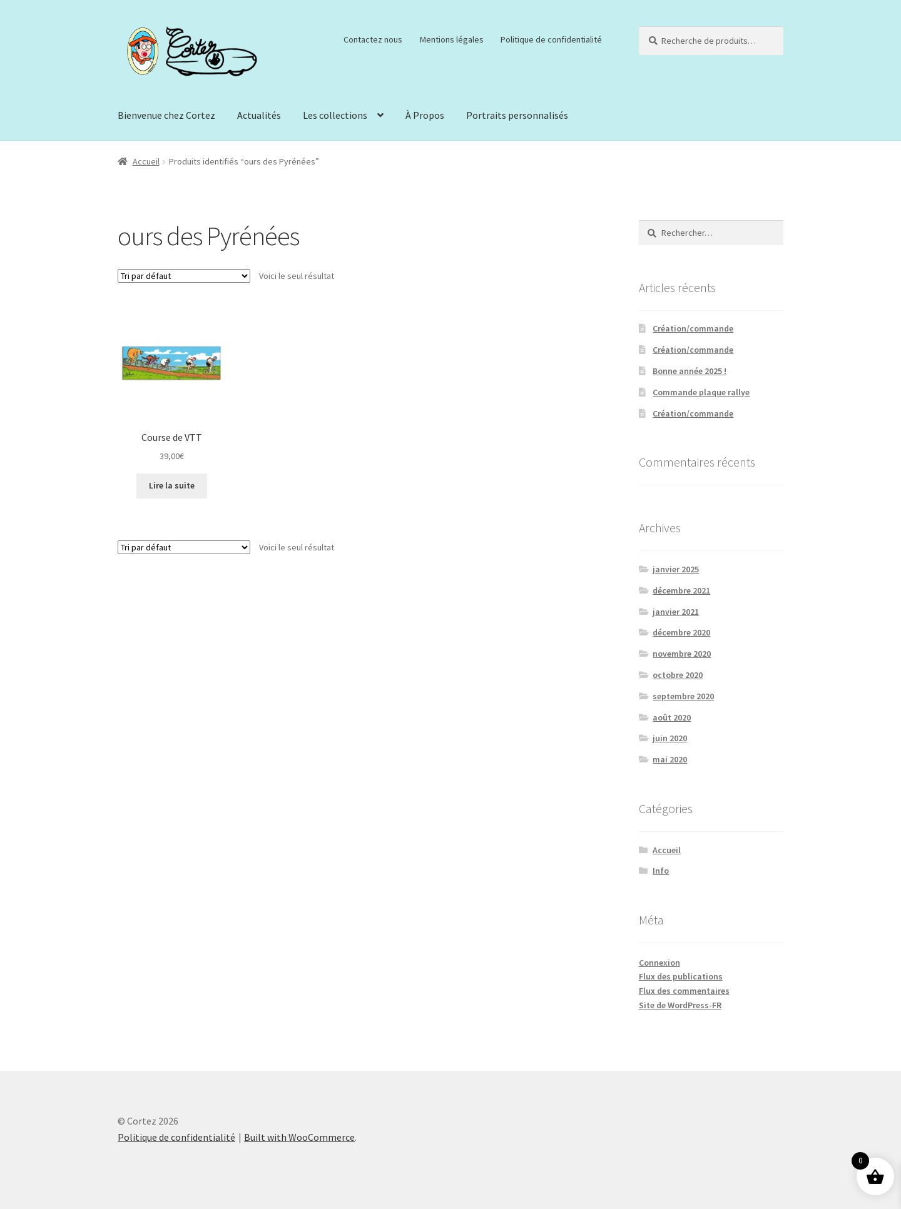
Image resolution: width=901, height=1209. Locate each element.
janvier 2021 (676, 611)
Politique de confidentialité (551, 39)
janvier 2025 (676, 569)
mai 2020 (670, 759)
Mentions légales (452, 39)
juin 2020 (670, 738)
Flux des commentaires (684, 990)
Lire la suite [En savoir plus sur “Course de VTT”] (172, 485)
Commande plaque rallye (701, 392)
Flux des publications (681, 976)
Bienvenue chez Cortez (166, 115)
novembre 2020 (682, 653)
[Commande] (184, 276)
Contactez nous (373, 39)
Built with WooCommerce (299, 1137)
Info (661, 870)
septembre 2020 (683, 696)
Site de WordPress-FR (680, 1005)
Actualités (259, 115)
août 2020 (672, 717)
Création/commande (693, 328)
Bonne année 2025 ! (689, 371)
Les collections (335, 115)
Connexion (659, 962)
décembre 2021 (681, 590)
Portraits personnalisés (517, 115)
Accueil (146, 161)
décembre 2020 (681, 632)
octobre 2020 (678, 674)
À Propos (424, 115)
